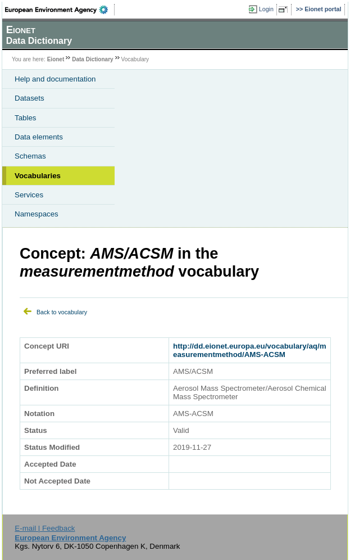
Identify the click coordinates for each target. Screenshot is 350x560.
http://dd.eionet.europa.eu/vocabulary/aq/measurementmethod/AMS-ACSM (249, 350)
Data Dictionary (92, 59)
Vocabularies (38, 175)
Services (29, 195)
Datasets (29, 98)
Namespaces (36, 214)
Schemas (30, 156)
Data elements (39, 137)
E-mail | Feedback (45, 528)
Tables (26, 118)
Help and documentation (55, 79)
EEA (60, 9)
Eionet (56, 59)
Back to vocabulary (62, 312)
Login (266, 9)
